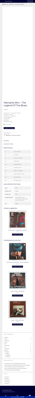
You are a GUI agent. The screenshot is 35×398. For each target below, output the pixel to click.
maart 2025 (7, 378)
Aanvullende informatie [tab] (8, 144)
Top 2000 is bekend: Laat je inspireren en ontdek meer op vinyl (14, 366)
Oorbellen (7, 353)
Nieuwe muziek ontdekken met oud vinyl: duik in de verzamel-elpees (15, 368)
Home (5, 4)
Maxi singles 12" (7, 348)
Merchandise (7, 351)
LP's (7, 4)
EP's (5, 343)
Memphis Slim (8, 135)
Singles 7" (6, 350)
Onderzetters (8, 356)
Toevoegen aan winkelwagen (9, 128)
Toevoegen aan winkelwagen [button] (17, 234)
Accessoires (6, 337)
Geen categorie (7, 345)
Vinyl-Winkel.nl (8, 1)
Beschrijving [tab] (6, 140)
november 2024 (7, 381)
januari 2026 (7, 376)
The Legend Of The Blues (15, 135)
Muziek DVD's (7, 340)
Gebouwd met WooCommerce (8, 391)
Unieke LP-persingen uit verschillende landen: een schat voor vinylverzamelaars (17, 365)
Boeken (6, 342)
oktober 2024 (7, 383)
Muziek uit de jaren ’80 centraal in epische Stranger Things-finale (15, 363)
